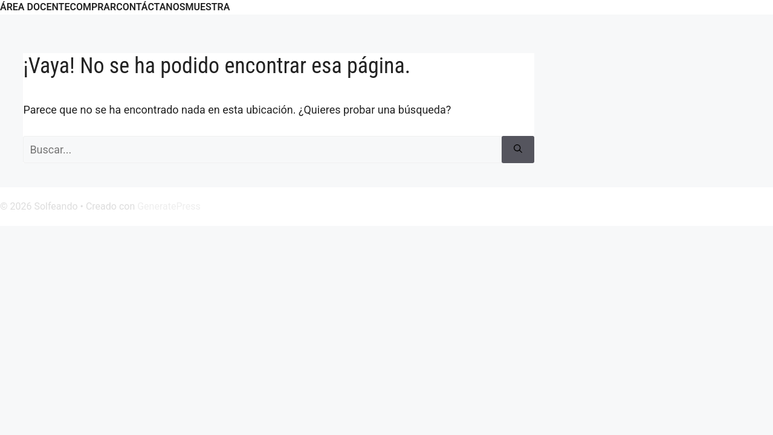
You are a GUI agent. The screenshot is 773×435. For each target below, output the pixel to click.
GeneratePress (169, 206)
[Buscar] (518, 149)
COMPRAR (93, 7)
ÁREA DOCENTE (35, 7)
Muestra (207, 7)
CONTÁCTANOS (150, 7)
